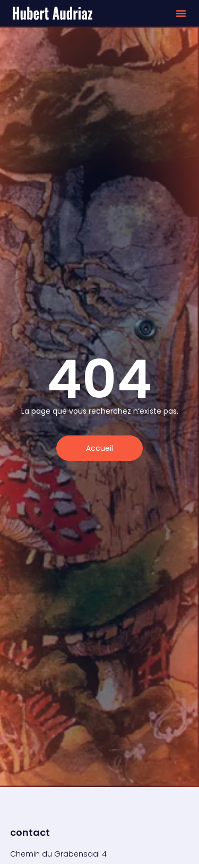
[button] (181, 13)
